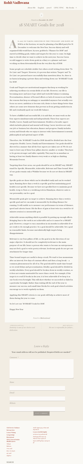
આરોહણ (9, 429)
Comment (14, 357)
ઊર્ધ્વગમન (9, 431)
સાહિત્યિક (9, 441)
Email (12, 388)
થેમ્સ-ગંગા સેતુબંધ (11, 436)
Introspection (10, 415)
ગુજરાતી (49, 8)
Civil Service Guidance (13, 413)
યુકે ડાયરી (9, 438)
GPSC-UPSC (59, 8)
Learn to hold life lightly (40, 417)
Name (12, 382)
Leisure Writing (11, 417)
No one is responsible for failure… (58, 327)
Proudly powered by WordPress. (15, 462)
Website (13, 393)
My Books (70, 8)
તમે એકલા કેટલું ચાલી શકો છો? (40, 419)
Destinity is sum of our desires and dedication (26, 328)
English (41, 8)
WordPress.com (46, 462)
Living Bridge (11, 420)
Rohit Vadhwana (16, 2)
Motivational (45, 318)
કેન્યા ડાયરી (9, 433)
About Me (32, 8)
